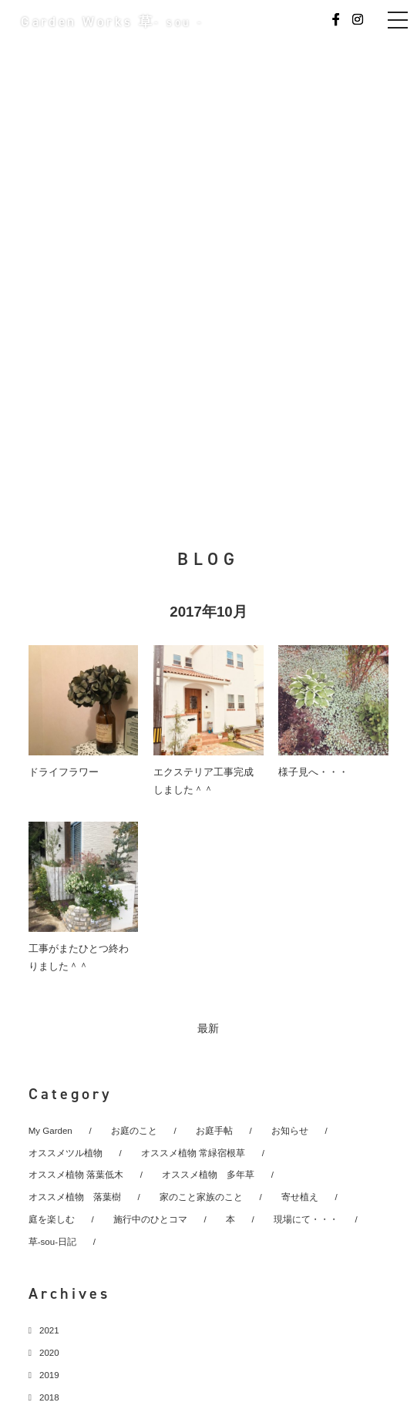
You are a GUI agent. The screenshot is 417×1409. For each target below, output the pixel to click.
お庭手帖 (214, 1130)
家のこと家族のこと (201, 1197)
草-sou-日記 (52, 1241)
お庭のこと (134, 1130)
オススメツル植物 (66, 1153)
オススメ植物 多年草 (208, 1174)
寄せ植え (299, 1197)
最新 (208, 1028)
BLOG (208, 558)
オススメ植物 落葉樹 (75, 1197)
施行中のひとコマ (150, 1219)
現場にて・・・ (306, 1219)
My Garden (50, 1130)
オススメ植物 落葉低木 (76, 1174)
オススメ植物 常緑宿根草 (193, 1153)
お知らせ (289, 1130)
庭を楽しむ (52, 1219)
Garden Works (112, 22)
